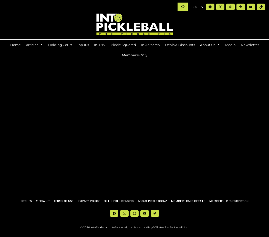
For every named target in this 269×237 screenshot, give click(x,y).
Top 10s (83, 45)
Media (230, 45)
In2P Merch (150, 45)
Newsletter (250, 45)
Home (15, 45)
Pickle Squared (123, 45)
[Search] (182, 6)
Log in (197, 7)
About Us (210, 45)
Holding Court (60, 45)
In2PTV (100, 45)
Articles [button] (34, 45)
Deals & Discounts (180, 45)
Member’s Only (134, 55)
